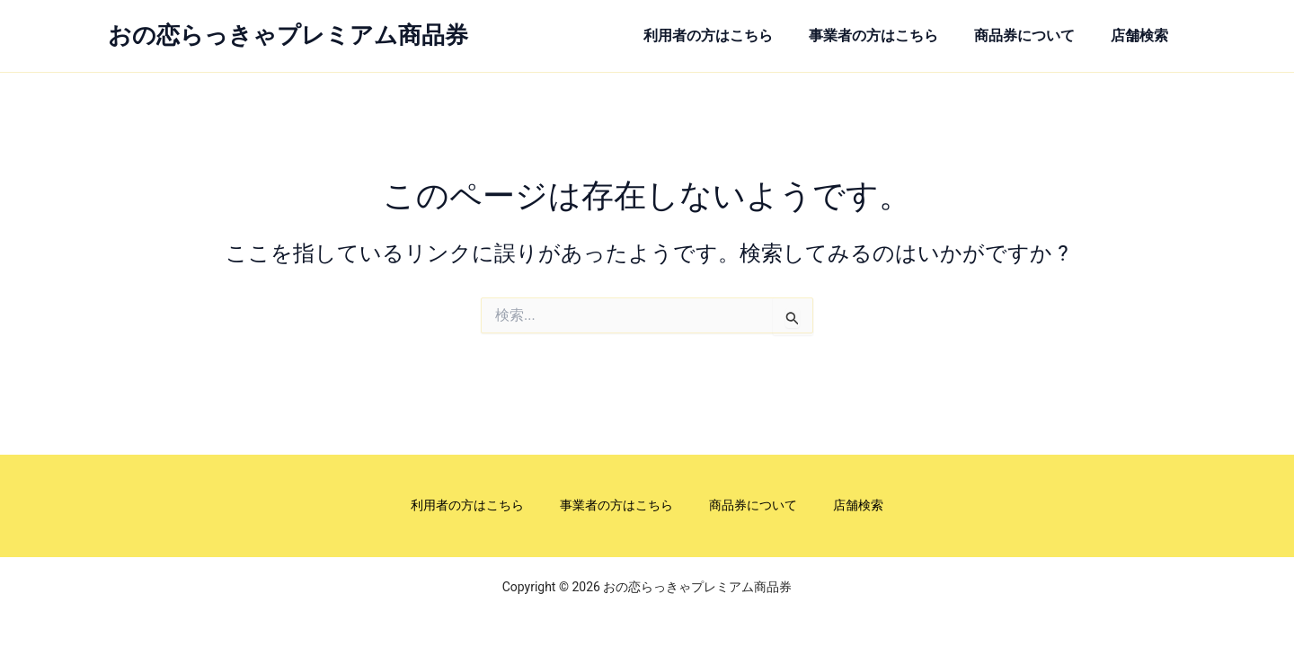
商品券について (1027, 35)
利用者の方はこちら (709, 35)
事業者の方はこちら (875, 35)
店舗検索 (1143, 35)
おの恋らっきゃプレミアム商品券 (288, 35)
